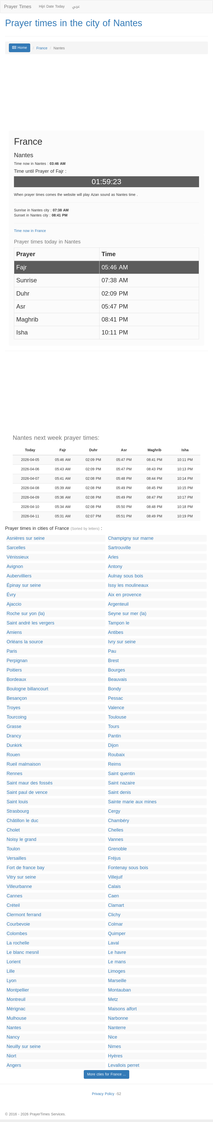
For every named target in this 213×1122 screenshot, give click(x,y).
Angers (14, 1065)
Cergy (114, 811)
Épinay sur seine (24, 585)
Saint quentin (121, 773)
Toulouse (117, 717)
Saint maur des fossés (30, 783)
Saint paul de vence (27, 792)
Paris (12, 651)
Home (19, 47)
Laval (113, 943)
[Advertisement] (106, 94)
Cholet (13, 830)
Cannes (14, 896)
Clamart (116, 905)
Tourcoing (16, 717)
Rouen (13, 754)
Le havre (117, 952)
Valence (116, 707)
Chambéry (118, 820)
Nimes (114, 1046)
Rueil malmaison (24, 764)
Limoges (116, 971)
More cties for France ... (106, 1074)
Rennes (14, 773)
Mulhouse (16, 1018)
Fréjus (114, 858)
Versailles (16, 858)
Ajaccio (14, 604)
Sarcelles (16, 547)
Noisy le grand (21, 839)
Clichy (114, 914)
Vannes (115, 839)
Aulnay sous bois (125, 576)
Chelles (115, 830)
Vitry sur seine (21, 877)
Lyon (11, 980)
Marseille (117, 980)
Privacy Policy (103, 1093)
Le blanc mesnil (23, 952)
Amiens (14, 632)
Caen (113, 896)
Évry (11, 594)
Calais (114, 886)
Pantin (114, 736)
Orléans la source (25, 641)
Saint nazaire (121, 783)
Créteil (13, 905)
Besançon (17, 698)
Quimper (117, 933)
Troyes (13, 707)
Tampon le (118, 623)
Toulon (13, 849)
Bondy (114, 689)
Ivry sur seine (122, 641)
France (41, 48)
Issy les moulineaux (128, 585)
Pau (112, 651)
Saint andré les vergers (30, 623)
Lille (11, 971)
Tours (113, 726)
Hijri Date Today (51, 6)
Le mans (117, 961)
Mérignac (16, 1009)
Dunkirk (14, 745)
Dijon (113, 745)
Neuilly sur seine (24, 1046)
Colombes (17, 933)
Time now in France (30, 230)
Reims (114, 764)
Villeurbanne (19, 886)
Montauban (119, 990)
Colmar (115, 924)
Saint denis (119, 792)
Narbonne (118, 1018)
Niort (11, 1056)
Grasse (14, 726)
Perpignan (17, 660)
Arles (113, 557)
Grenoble (117, 849)
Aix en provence (124, 594)
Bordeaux (16, 679)
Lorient (14, 961)
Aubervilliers (19, 576)
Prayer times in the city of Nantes (73, 23)
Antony (115, 566)
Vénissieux (18, 557)
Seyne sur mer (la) (127, 613)
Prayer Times (17, 6)
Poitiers (14, 670)
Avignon (15, 566)
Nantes (14, 1027)
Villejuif (115, 877)
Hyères (115, 1056)
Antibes (115, 632)
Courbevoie (18, 924)
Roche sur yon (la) (26, 613)
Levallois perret (123, 1065)
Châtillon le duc (22, 820)
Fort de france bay (25, 867)
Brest (113, 660)
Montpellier (18, 990)
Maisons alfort (122, 1009)
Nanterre (117, 1027)
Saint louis (17, 801)
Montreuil (16, 999)
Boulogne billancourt (27, 689)
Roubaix (116, 754)
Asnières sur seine (26, 538)
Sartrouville (119, 547)
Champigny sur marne (131, 538)
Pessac (115, 698)
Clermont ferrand (24, 914)
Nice (112, 1037)
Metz (113, 999)
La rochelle (18, 943)
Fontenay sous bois (128, 867)
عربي (76, 6)
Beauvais (117, 679)
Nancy (13, 1037)
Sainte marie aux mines (132, 801)
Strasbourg (18, 811)
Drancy (14, 736)
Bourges (116, 670)
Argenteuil (118, 604)
